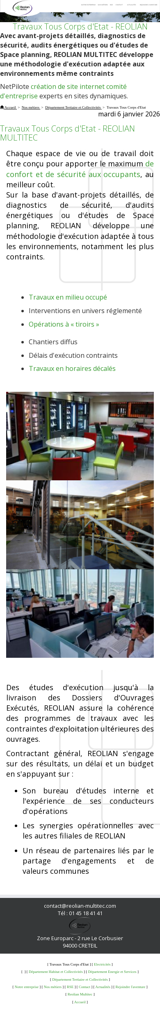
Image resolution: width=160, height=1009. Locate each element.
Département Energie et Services (112, 972)
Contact (84, 987)
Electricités (102, 964)
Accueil (80, 1002)
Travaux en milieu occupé (68, 297)
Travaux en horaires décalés (72, 368)
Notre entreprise (27, 987)
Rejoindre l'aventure (130, 987)
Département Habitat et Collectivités (56, 972)
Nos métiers (53, 987)
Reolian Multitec (80, 994)
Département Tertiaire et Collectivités (79, 979)
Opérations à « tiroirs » (64, 324)
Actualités (102, 987)
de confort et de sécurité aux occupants (80, 169)
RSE (70, 987)
